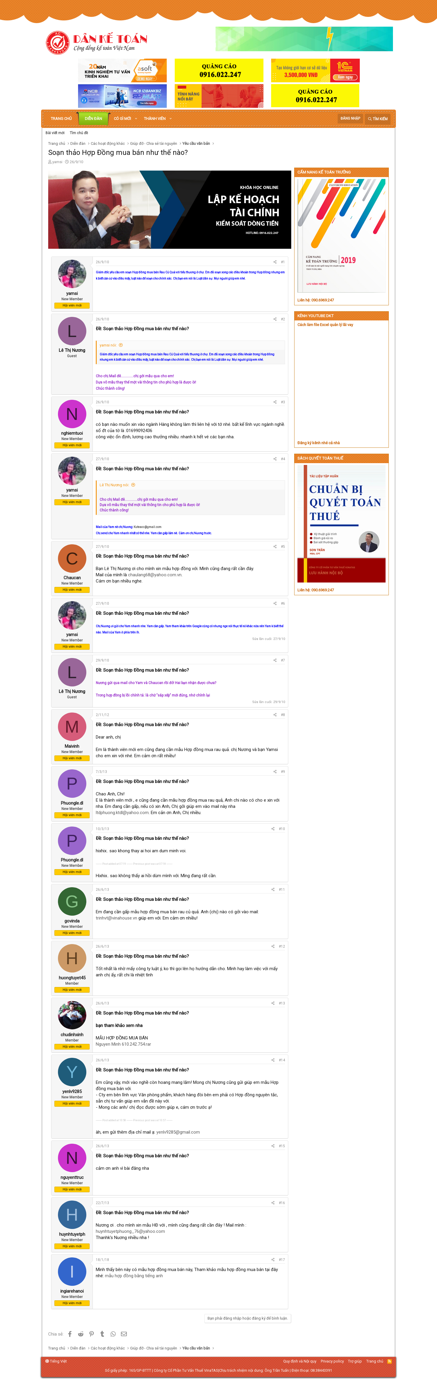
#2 (283, 319)
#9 (283, 772)
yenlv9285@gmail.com (178, 1132)
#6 (283, 603)
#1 (283, 262)
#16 (282, 1203)
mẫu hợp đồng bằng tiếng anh (134, 1275)
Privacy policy (332, 1361)
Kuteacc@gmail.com (147, 527)
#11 (282, 890)
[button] (136, 119)
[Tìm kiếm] (378, 119)
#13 (282, 1003)
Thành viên (155, 118)
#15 (282, 1146)
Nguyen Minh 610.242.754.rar (123, 1044)
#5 (283, 547)
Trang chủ (61, 118)
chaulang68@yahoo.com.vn (155, 574)
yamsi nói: (108, 345)
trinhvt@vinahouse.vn (116, 918)
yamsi (57, 162)
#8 (283, 715)
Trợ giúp (355, 1361)
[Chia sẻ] (275, 262)
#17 (282, 1260)
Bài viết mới (55, 133)
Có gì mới (122, 118)
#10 (282, 829)
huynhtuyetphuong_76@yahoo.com (130, 1231)
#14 (282, 1060)
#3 (283, 402)
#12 (282, 946)
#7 (283, 660)
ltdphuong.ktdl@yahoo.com (122, 812)
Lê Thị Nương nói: (114, 485)
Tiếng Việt (56, 1361)
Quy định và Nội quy (299, 1361)
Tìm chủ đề (79, 133)
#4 (283, 459)
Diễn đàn (93, 118)
